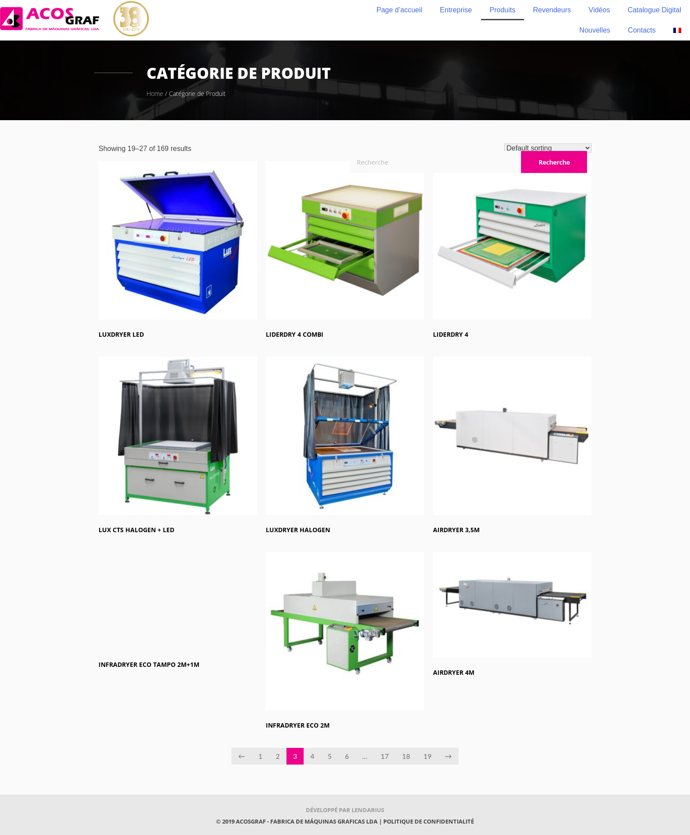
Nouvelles (595, 30)
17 (385, 756)
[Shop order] (547, 148)
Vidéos (599, 10)
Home (155, 93)
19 (427, 756)
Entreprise (456, 10)
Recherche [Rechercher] (554, 162)
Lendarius (368, 810)
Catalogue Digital (654, 10)
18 (406, 756)
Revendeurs (552, 10)
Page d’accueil (399, 10)
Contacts (642, 30)
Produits (503, 10)
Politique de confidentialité (428, 821)
